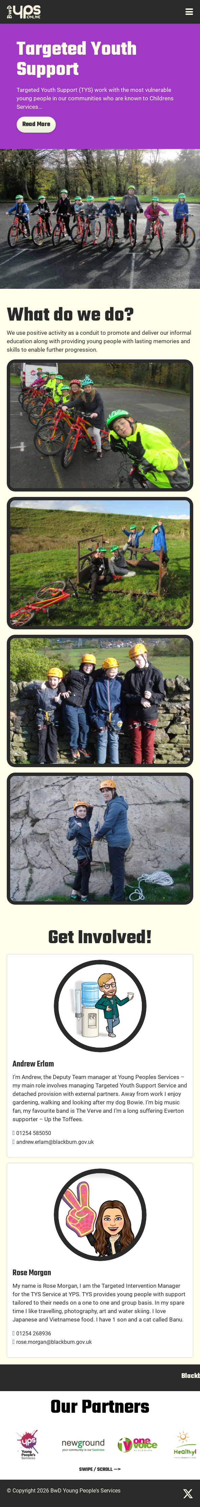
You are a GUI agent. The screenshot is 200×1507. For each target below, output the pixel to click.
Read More (36, 124)
